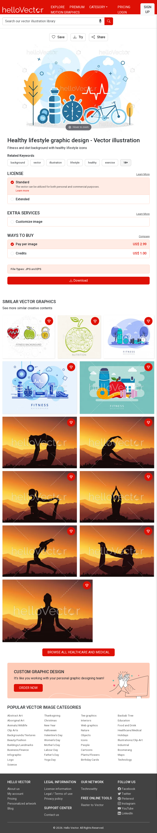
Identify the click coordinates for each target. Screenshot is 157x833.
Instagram (126, 803)
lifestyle (75, 162)
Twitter (124, 794)
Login (122, 12)
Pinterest (126, 799)
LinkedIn (125, 813)
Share (98, 37)
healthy (92, 162)
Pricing (124, 7)
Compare (144, 236)
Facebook (126, 789)
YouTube (125, 808)
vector (37, 162)
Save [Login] (58, 37)
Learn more (22, 190)
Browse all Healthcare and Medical (78, 652)
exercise (110, 162)
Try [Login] (78, 37)
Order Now (28, 688)
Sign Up (147, 9)
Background (18, 162)
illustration (55, 162)
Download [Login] (78, 280)
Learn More (143, 174)
